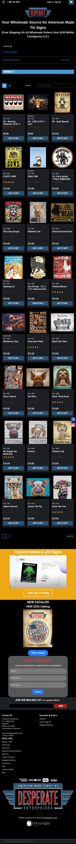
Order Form (6, 745)
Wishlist (42, 719)
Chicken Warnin (59, 286)
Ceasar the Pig (35, 506)
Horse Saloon (9, 396)
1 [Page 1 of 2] (4, 536)
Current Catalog (8, 769)
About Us (5, 754)
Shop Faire (6, 748)
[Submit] (38, 691)
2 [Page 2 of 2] (8, 536)
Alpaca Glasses (10, 506)
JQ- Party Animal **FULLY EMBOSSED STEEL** (61, 179)
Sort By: (28, 85)
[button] (38, 59)
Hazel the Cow (59, 506)
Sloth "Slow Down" (60, 396)
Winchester (7, 336)
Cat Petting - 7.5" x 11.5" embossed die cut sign (37, 289)
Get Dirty (32, 396)
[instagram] (73, 425)
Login (49, 2)
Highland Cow (34, 231)
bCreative (31, 116)
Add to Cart (13, 138)
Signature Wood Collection (11, 751)
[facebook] (73, 419)
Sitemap (30, 841)
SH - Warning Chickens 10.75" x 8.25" (11, 124)
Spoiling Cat (9, 286)
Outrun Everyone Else (62, 231)
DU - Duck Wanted (60, 121)
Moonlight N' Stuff (50, 818)
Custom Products (8, 757)
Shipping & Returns (46, 725)
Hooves (31, 451)
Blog (3, 772)
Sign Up (58, 2)
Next (70, 536)
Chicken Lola (58, 451)
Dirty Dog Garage (11, 231)
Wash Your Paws (59, 341)
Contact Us (6, 763)
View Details (38, 303)
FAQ (3, 766)
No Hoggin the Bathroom (10, 452)
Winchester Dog (10, 341)
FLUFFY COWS (9, 176)
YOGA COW (33, 176)
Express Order (7, 742)
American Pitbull (35, 341)
